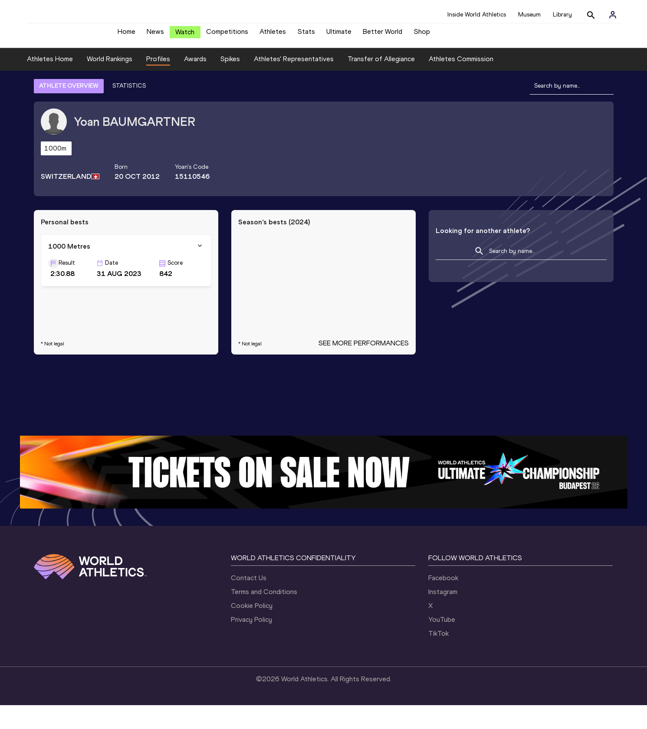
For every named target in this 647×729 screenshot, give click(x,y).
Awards (195, 83)
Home (126, 35)
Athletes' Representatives (294, 83)
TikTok (438, 657)
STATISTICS (129, 109)
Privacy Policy (251, 643)
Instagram (442, 615)
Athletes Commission (461, 83)
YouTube (441, 643)
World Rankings (109, 83)
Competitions (227, 35)
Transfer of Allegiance (381, 83)
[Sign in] (613, 15)
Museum (529, 14)
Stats (306, 35)
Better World (382, 35)
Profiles (158, 83)
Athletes (272, 35)
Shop (422, 35)
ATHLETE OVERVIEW (69, 109)
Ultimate (338, 35)
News (155, 35)
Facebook (443, 602)
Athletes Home (50, 83)
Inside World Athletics (476, 14)
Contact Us (248, 602)
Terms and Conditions (264, 615)
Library (562, 14)
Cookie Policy (252, 629)
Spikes (230, 83)
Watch (184, 35)
